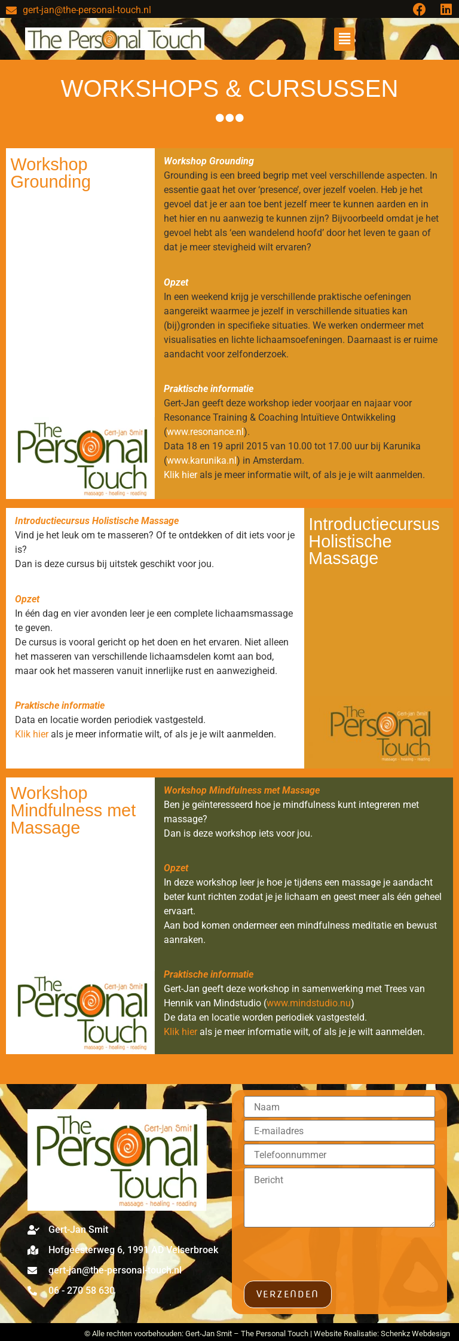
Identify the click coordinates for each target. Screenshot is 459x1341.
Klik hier (180, 474)
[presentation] (335, 1257)
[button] (344, 38)
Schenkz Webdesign (415, 1333)
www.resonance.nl (205, 431)
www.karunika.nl (202, 460)
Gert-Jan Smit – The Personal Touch (246, 1333)
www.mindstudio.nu (309, 1003)
